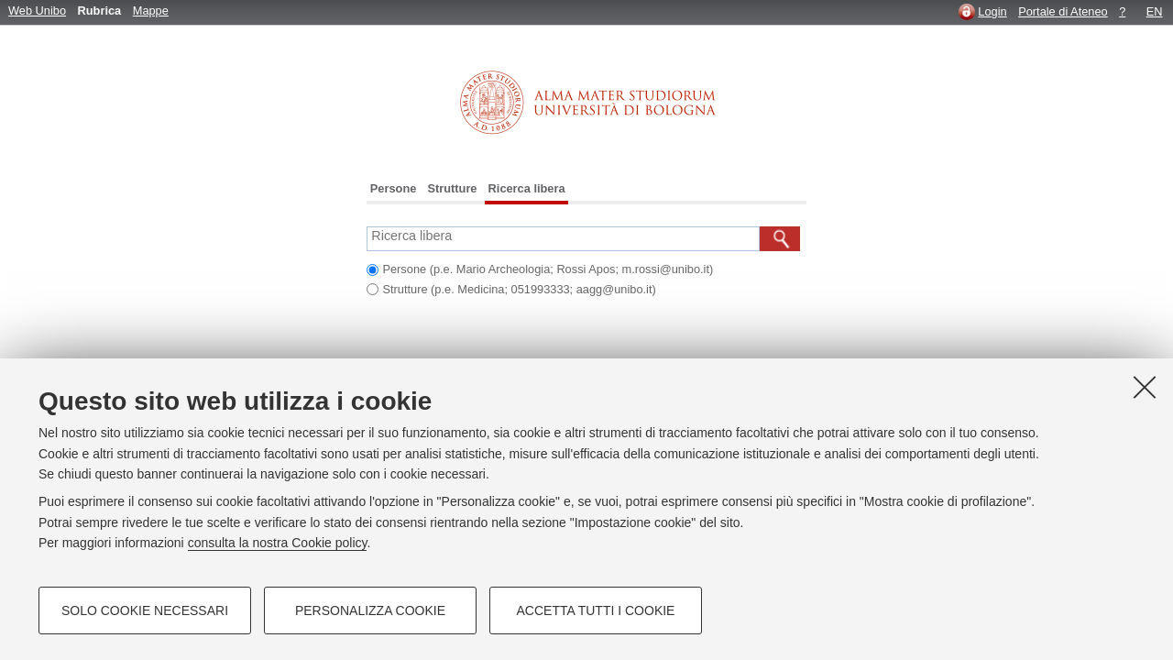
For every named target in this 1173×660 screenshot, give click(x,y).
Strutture (452, 188)
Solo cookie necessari (144, 610)
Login (992, 11)
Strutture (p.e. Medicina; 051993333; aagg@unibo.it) (518, 289)
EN (1154, 11)
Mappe (151, 10)
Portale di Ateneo (1062, 11)
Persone (393, 188)
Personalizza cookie (370, 610)
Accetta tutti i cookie (596, 610)
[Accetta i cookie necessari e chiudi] (1144, 387)
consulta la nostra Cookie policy (277, 542)
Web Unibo (37, 10)
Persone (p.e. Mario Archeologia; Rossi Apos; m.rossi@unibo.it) (547, 269)
